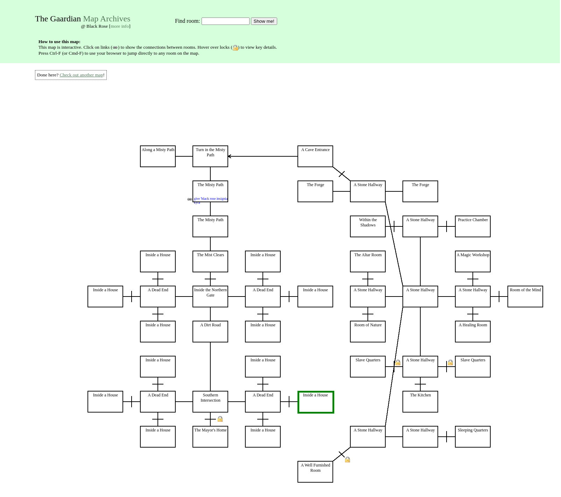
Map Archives (106, 18)
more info (120, 26)
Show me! (264, 21)
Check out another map (81, 74)
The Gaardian (58, 18)
